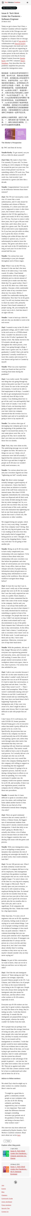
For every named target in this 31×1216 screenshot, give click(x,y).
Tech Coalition (12, 2)
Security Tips (6, 1208)
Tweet (7, 1141)
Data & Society (20, 43)
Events (4, 1188)
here (18, 1135)
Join (3, 1185)
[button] (27, 2)
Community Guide (7, 1198)
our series (22, 41)
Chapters (4, 1195)
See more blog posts (9, 8)
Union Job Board (7, 1202)
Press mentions (6, 1205)
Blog (3, 1192)
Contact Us (5, 1211)
